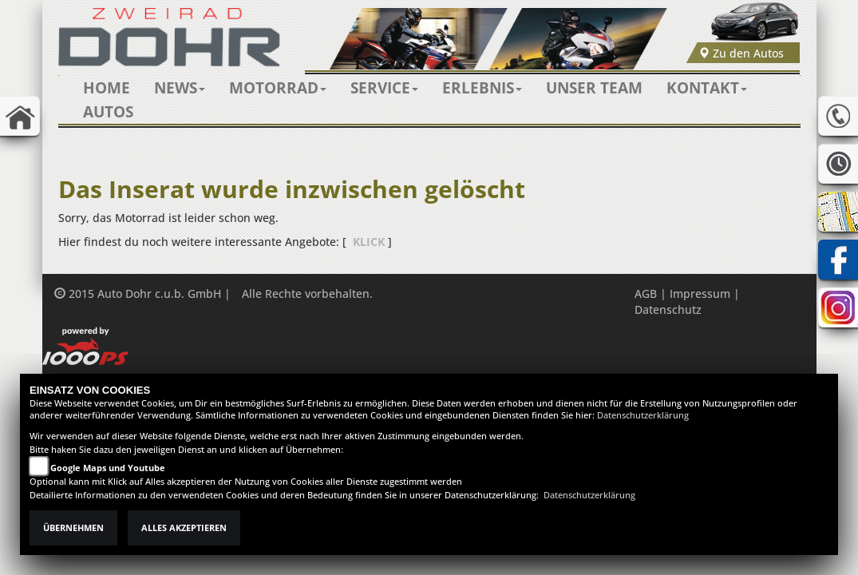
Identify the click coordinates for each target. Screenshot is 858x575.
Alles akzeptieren (184, 527)
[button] (179, 88)
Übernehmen (73, 527)
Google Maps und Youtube (107, 468)
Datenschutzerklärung (643, 415)
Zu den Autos (741, 53)
